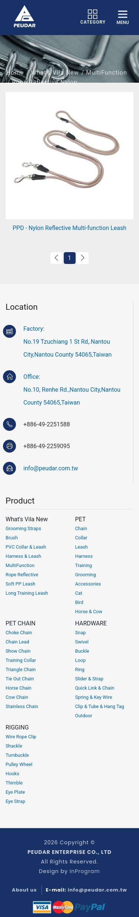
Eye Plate (15, 792)
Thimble (14, 783)
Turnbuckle (17, 755)
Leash (81, 547)
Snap (80, 632)
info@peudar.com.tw (50, 468)
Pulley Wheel (19, 764)
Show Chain (18, 651)
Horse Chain (19, 688)
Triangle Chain (21, 669)
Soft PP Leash (20, 584)
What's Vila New (55, 77)
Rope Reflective (22, 574)
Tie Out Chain (20, 678)
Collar (81, 537)
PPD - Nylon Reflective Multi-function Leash (69, 227)
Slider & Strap (89, 678)
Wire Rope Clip (21, 736)
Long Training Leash (27, 593)
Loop (80, 660)
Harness (84, 556)
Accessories (88, 584)
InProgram (85, 871)
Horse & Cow (89, 611)
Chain (81, 528)
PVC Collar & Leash (26, 547)
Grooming (85, 574)
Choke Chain (19, 632)
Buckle (82, 651)
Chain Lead (17, 642)
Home (15, 77)
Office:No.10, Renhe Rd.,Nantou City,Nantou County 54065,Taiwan (71, 389)
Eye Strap (15, 801)
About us (24, 889)
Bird (79, 602)
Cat (78, 593)
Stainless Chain (22, 706)
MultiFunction (106, 77)
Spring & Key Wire (93, 697)
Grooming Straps (23, 528)
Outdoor (83, 715)
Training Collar (21, 660)
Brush (12, 537)
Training (83, 565)
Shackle (14, 746)
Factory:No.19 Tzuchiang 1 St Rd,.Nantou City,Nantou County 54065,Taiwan (67, 341)
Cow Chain (17, 697)
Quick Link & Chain (95, 688)
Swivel (82, 642)
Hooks (12, 773)
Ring (80, 669)
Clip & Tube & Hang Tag (100, 706)
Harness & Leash (23, 556)
